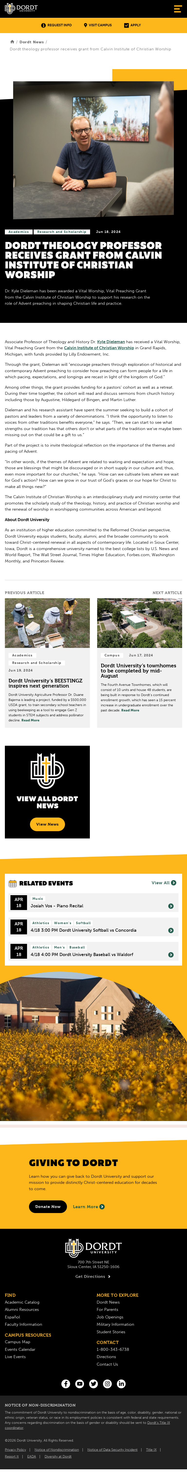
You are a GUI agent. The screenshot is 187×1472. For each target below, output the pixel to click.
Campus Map (17, 1341)
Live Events (15, 1356)
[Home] (12, 42)
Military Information (115, 1324)
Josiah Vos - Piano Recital (102, 906)
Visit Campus (98, 25)
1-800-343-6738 (113, 1349)
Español (12, 1317)
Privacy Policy (15, 1450)
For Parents (107, 1309)
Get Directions (93, 1276)
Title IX (151, 1450)
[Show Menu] (178, 8)
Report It (12, 1456)
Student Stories (111, 1331)
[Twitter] (93, 1384)
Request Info (56, 25)
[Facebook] (65, 1384)
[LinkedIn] (121, 1384)
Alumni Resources (22, 1309)
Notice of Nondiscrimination (57, 1450)
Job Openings (110, 1317)
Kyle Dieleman (111, 341)
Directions (106, 1356)
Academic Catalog (22, 1302)
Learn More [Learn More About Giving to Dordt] (89, 1206)
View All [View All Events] (164, 882)
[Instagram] (107, 1384)
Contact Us (107, 1364)
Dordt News (31, 42)
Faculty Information (23, 1324)
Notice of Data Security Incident (112, 1450)
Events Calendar (20, 1349)
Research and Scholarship (61, 232)
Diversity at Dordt (58, 1456)
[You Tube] (79, 1384)
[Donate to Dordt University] (48, 1206)
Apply (132, 25)
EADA (31, 1456)
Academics (19, 232)
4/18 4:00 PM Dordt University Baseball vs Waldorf (102, 954)
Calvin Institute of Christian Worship (99, 347)
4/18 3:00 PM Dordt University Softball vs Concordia (102, 930)
